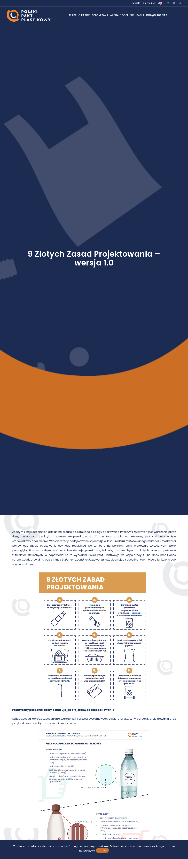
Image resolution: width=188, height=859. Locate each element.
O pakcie (81, 15)
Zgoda (102, 850)
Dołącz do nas (162, 15)
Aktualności (120, 15)
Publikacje (141, 15)
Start (67, 15)
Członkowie (99, 15)
